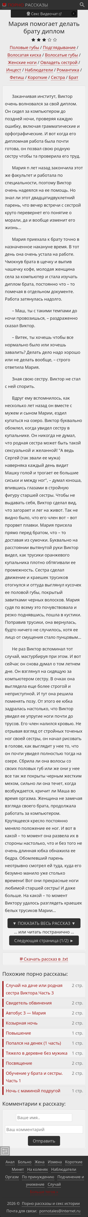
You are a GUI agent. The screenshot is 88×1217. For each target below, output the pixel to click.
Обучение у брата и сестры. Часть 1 (34, 1076)
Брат (73, 77)
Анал (10, 1161)
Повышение (18, 1033)
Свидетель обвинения (29, 1003)
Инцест (13, 70)
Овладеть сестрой (58, 62)
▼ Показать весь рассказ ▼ (44, 923)
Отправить (44, 1141)
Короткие (37, 77)
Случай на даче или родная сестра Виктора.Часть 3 (34, 989)
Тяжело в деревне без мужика (37, 1053)
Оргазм (12, 1176)
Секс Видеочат (44, 13)
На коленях (37, 1169)
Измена (55, 1161)
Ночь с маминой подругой (33, 1090)
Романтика (68, 70)
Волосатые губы (61, 55)
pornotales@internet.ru (59, 1210)
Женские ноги (22, 62)
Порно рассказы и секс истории (51, 1203)
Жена (39, 1161)
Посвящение (19, 1063)
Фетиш (17, 77)
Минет (18, 1169)
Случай (54, 1184)
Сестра (58, 77)
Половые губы (24, 47)
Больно (24, 1161)
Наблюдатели (39, 70)
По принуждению (38, 1176)
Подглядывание (59, 47)
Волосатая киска (24, 55)
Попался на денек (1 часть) (33, 1043)
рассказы (28, 5)
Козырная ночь (22, 1023)
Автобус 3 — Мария (26, 1013)
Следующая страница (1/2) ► (44, 940)
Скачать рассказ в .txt (46, 959)
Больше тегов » (44, 1191)
